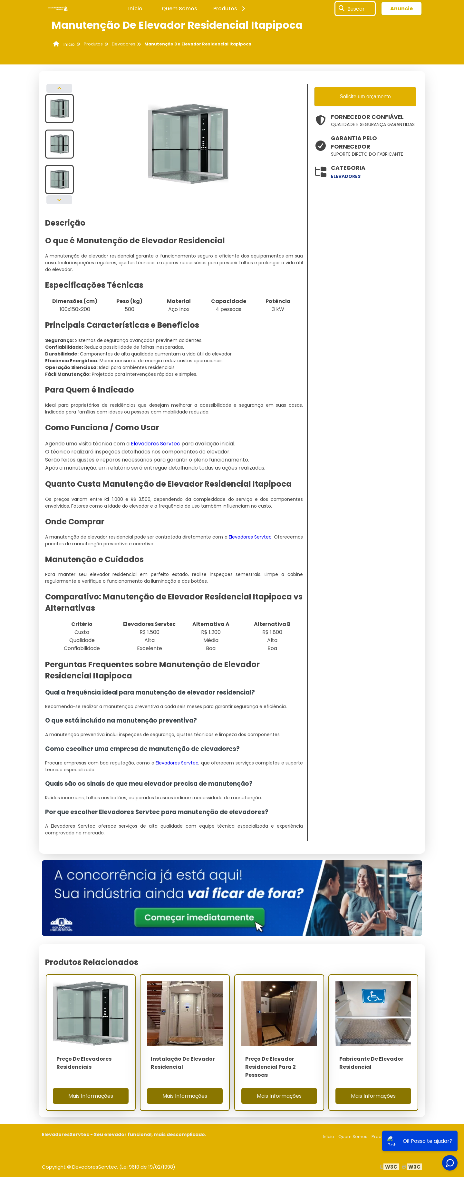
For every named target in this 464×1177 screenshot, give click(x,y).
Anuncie (401, 8)
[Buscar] (341, 9)
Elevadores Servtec (155, 443)
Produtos (230, 8)
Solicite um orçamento (365, 96)
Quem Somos (179, 8)
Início (135, 8)
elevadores (346, 176)
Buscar (356, 8)
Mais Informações (90, 1096)
